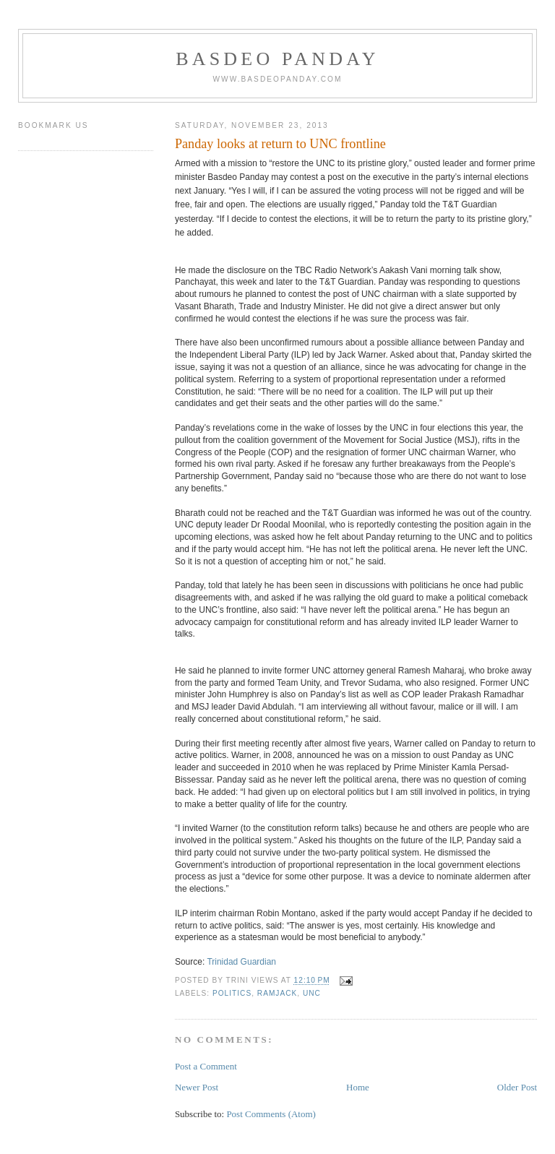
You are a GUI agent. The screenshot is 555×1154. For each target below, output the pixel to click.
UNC (312, 993)
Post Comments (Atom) (271, 1113)
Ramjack (277, 993)
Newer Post (196, 1087)
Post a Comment (206, 1066)
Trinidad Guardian (241, 962)
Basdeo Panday (277, 58)
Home (357, 1087)
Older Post (517, 1087)
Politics (231, 993)
